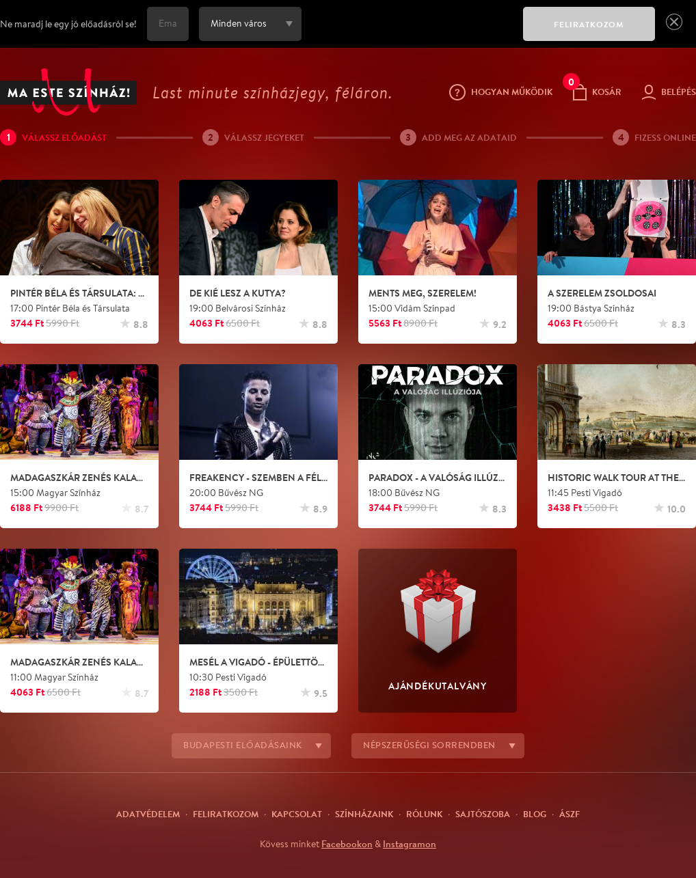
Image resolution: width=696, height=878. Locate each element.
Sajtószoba (482, 814)
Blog (534, 814)
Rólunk (424, 814)
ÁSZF (569, 814)
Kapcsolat (296, 814)
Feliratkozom (225, 814)
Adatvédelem (148, 814)
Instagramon (409, 844)
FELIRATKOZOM (589, 24)
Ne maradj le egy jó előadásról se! (68, 24)
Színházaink (364, 814)
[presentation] (409, 33)
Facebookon (347, 844)
